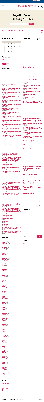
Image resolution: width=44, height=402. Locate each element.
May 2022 (3, 295)
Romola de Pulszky (5, 221)
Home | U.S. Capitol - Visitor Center (29, 94)
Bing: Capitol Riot (29, 67)
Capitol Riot (4, 61)
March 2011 (4, 368)
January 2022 (4, 300)
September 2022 (5, 290)
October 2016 (4, 352)
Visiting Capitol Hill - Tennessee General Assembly (32, 85)
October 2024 (4, 259)
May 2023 (3, 280)
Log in (24, 247)
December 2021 (4, 301)
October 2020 (4, 317)
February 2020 (4, 324)
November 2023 (4, 273)
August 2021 (4, 306)
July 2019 (3, 329)
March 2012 (4, 367)
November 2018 (4, 334)
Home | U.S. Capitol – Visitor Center (8, 71)
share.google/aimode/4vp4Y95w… (8, 144)
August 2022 (4, 291)
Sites (35, 6)
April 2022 (3, 296)
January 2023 (4, 285)
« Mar (3, 53)
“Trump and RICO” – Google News (30, 192)
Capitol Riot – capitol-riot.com (9, 399)
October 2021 (4, 303)
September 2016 (4, 354)
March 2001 (4, 377)
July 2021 (3, 307)
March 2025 (4, 253)
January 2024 (4, 270)
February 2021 (4, 313)
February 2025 (4, 254)
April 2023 (3, 281)
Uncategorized (4, 64)
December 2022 (4, 286)
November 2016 (4, 351)
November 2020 (4, 316)
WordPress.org (25, 251)
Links (35, 5)
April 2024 (3, 267)
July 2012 (3, 366)
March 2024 (4, 268)
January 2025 (4, 256)
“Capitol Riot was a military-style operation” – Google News (32, 173)
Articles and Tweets (32, 7)
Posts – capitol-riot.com (29, 5)
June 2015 (3, 360)
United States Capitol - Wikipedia (28, 74)
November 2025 (4, 243)
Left (3, 389)
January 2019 (4, 333)
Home (19, 5)
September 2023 (5, 275)
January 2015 (4, 361)
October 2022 (4, 289)
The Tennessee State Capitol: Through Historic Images (32, 91)
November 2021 (4, 302)
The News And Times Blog (6, 63)
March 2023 (4, 283)
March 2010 (4, 371)
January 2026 (4, 241)
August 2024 (4, 262)
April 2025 (3, 252)
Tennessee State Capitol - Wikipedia (29, 77)
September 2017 (4, 346)
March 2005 (4, 373)
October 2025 (4, 245)
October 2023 (4, 274)
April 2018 (3, 341)
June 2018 (3, 339)
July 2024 (3, 263)
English (35, 0)
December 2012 (4, 365)
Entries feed (25, 249)
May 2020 (3, 323)
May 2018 (3, 340)
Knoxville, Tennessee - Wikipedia (28, 97)
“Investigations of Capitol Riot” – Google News (32, 186)
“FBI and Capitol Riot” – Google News (31, 180)
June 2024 (3, 264)
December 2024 (4, 257)
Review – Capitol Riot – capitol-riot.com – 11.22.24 (25, 6)
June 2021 (3, 308)
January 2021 (4, 314)
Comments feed (25, 250)
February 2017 (4, 350)
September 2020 (5, 318)
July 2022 (3, 292)
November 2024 (4, 258)
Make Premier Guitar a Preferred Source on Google (10, 128)
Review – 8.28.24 (5, 388)
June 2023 (3, 279)
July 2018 (3, 338)
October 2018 (4, 335)
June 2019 (3, 330)
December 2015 (4, 357)
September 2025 (5, 246)
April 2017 (3, 349)
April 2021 (3, 311)
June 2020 (3, 322)
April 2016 (3, 355)
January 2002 (4, 376)
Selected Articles (5, 62)
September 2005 (5, 372)
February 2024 (4, 269)
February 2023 (4, 284)
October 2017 (4, 345)
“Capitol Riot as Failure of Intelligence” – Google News (32, 123)
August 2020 (4, 319)
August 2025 (4, 247)
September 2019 (4, 327)
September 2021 (4, 305)
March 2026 (4, 240)
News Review (22, 5)
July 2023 (3, 278)
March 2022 (4, 297)
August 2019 (4, 328)
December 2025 (4, 242)
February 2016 (4, 356)
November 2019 (4, 325)
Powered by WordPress (20, 399)
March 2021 (4, 312)
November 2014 (4, 363)
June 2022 (3, 294)
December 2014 (4, 362)
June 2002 (3, 374)
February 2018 (4, 344)
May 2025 (3, 251)
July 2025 (3, 248)
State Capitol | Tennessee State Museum (30, 88)
